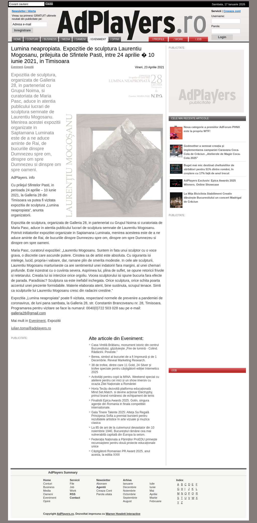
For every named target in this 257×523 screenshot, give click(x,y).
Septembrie (130, 497)
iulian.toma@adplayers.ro (31, 328)
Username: (218, 16)
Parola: (215, 26)
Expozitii (29, 67)
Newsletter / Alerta (24, 11)
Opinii (46, 501)
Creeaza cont (231, 11)
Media (47, 490)
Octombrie (129, 494)
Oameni (48, 494)
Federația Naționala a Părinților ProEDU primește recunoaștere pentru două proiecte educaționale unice (124, 443)
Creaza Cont (104, 490)
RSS (73, 494)
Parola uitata (104, 494)
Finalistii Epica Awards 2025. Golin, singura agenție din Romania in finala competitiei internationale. (120, 404)
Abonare (101, 483)
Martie (153, 497)
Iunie (153, 487)
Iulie (152, 483)
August (127, 501)
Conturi (47, 483)
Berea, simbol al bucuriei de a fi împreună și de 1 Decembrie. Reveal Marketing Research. (124, 358)
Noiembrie (129, 490)
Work (73, 490)
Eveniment (17, 67)
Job (72, 487)
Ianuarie (128, 483)
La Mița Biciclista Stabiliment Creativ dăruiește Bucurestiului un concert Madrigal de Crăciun (212, 197)
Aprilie (153, 494)
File (72, 483)
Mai (152, 490)
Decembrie (129, 487)
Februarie (155, 501)
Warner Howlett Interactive (123, 513)
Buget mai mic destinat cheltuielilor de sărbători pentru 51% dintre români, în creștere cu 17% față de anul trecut (209, 169)
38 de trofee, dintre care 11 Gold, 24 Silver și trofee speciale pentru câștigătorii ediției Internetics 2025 (125, 368)
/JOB (174, 370)
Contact (75, 497)
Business (48, 487)
